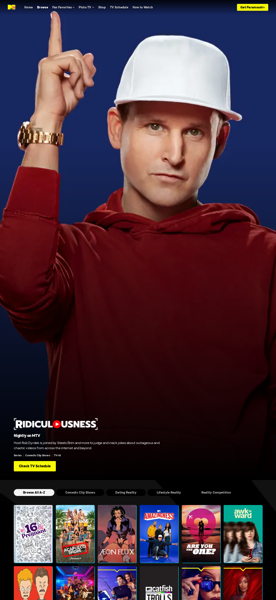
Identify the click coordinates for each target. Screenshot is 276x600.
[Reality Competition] (216, 492)
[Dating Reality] (126, 492)
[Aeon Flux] (117, 534)
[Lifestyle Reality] (168, 492)
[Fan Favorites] (63, 7)
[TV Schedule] (119, 7)
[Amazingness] (159, 534)
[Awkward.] (243, 534)
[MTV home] (12, 7)
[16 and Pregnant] (33, 534)
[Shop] (102, 7)
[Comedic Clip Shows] (80, 492)
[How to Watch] (142, 7)
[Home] (28, 7)
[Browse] (42, 7)
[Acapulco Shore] (75, 534)
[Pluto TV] (86, 7)
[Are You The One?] (201, 534)
